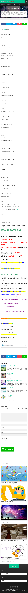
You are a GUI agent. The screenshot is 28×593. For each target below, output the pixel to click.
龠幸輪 (8, 11)
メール (2, 427)
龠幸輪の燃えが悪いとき (11, 387)
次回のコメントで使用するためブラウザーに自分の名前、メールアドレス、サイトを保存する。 (14, 438)
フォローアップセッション (15, 13)
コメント (2, 411)
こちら (17, 209)
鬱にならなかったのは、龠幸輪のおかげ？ (14, 380)
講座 (7, 522)
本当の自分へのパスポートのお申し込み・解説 (9, 482)
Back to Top (14, 566)
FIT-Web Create (15, 590)
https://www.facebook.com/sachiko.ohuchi (9, 334)
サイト (2, 432)
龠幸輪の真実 (9, 395)
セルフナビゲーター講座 (6, 13)
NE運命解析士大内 (10, 12)
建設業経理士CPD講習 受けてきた (7, 501)
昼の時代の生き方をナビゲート (17, 589)
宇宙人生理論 (13, 14)
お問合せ (8, 4)
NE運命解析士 (4, 12)
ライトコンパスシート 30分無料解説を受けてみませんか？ (11, 559)
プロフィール (3, 4)
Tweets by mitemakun (4, 454)
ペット (21, 13)
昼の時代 (17, 14)
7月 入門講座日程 (4, 521)
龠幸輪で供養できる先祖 (11, 365)
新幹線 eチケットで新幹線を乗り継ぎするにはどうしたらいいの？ (12, 540)
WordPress (24, 590)
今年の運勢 (8, 14)
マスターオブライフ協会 (10, 483)
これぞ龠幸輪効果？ (10, 373)
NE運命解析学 (16, 12)
